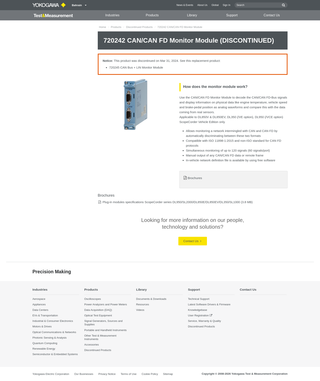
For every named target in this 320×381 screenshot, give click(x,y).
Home (102, 27)
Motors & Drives (42, 326)
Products (152, 15)
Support (232, 15)
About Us (202, 5)
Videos (140, 309)
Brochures (195, 178)
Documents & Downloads (151, 298)
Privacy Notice (107, 373)
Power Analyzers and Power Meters (105, 304)
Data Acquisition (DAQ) (98, 309)
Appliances (39, 304)
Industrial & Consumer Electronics (52, 320)
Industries (112, 15)
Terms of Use (129, 373)
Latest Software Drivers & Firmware (209, 304)
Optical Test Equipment (98, 315)
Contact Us (272, 15)
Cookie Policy (150, 373)
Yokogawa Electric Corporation (50, 373)
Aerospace (38, 298)
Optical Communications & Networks (54, 332)
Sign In (226, 5)
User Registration (198, 315)
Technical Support (198, 298)
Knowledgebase (197, 309)
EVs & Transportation (45, 315)
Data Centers (40, 309)
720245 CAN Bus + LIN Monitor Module (136, 67)
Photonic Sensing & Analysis (49, 337)
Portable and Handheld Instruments (105, 330)
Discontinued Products (139, 27)
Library (192, 15)
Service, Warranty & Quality (204, 320)
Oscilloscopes (92, 298)
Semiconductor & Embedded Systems (55, 354)
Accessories (91, 344)
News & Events (185, 5)
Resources (142, 304)
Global (215, 5)
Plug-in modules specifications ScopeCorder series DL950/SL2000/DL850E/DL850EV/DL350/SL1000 (171, 202)
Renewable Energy (43, 348)
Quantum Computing (44, 343)
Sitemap (168, 373)
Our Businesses (83, 373)
